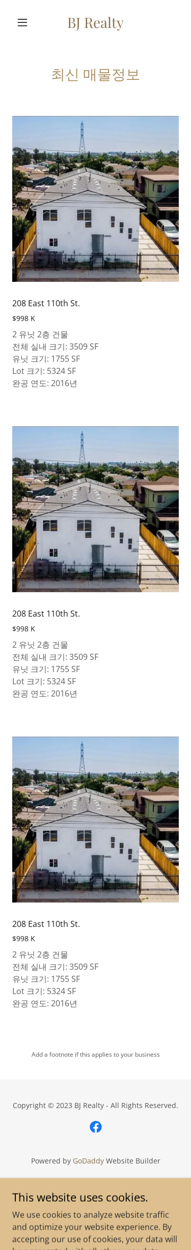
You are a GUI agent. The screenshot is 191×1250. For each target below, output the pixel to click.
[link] (95, 22)
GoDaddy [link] (88, 1161)
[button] (24, 22)
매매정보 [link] (95, 1205)
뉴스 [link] (96, 1190)
